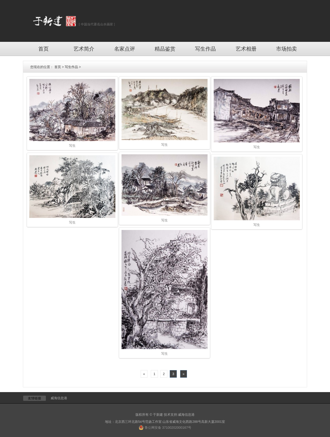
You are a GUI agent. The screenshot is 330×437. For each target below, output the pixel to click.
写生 (72, 145)
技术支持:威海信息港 (179, 414)
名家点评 (124, 49)
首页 (43, 49)
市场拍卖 (286, 49)
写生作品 (205, 49)
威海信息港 (59, 398)
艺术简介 (84, 49)
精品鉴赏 (165, 49)
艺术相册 (246, 49)
